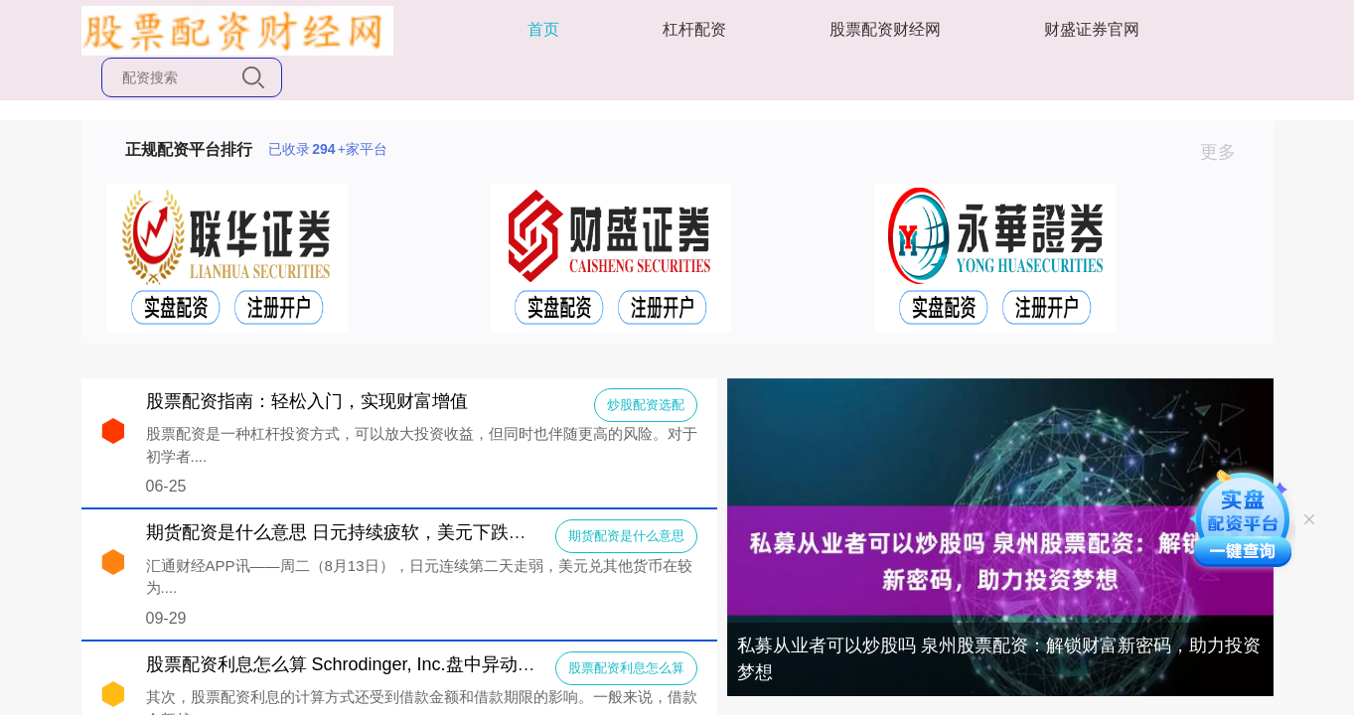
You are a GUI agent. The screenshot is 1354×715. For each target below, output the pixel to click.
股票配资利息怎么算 (626, 667)
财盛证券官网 (1091, 29)
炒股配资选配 (645, 404)
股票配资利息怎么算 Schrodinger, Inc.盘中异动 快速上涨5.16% (395, 664)
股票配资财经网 (885, 29)
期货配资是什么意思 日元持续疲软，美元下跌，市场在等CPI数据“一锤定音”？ (455, 532)
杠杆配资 (694, 29)
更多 (1226, 152)
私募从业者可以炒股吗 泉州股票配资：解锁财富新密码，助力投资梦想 (999, 659)
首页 (543, 29)
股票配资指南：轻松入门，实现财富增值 (307, 401)
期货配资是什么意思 (626, 535)
